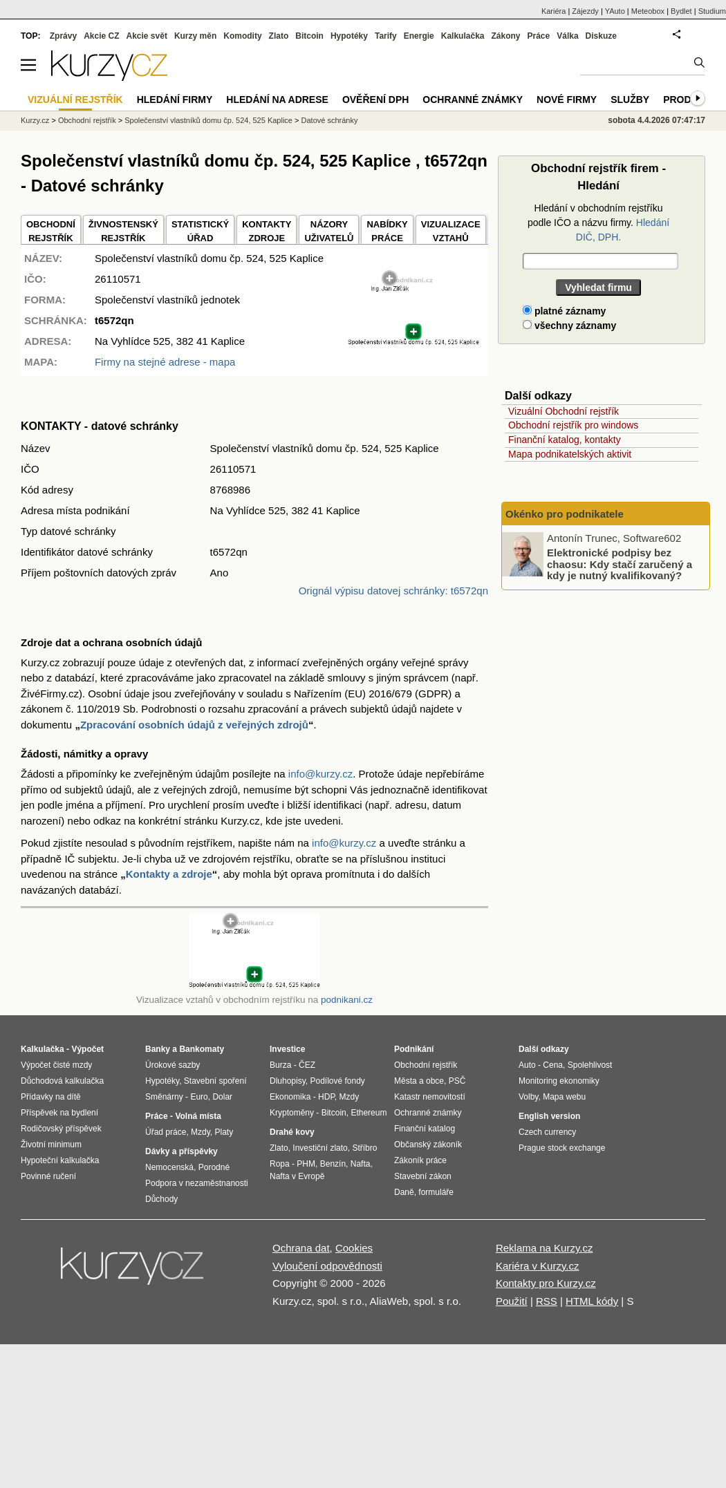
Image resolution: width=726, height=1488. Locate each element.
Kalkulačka (463, 36)
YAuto (615, 11)
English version (549, 1116)
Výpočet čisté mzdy (56, 1065)
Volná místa (198, 1116)
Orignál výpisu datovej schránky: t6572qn (393, 590)
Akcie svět (147, 36)
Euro (198, 1097)
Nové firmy (567, 99)
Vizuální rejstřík (75, 99)
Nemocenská (169, 1167)
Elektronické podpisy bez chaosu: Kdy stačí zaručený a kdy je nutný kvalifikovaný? (619, 564)
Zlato (279, 36)
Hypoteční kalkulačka (60, 1160)
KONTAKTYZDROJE (266, 231)
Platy (224, 1132)
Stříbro (364, 1148)
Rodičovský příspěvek (61, 1128)
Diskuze (601, 36)
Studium (712, 11)
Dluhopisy (288, 1081)
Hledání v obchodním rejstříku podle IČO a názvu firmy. (598, 223)
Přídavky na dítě (51, 1097)
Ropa (280, 1164)
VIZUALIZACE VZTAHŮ (451, 231)
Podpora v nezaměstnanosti (196, 1183)
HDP (326, 1097)
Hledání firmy (175, 99)
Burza (280, 1065)
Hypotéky (349, 36)
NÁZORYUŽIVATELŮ (328, 231)
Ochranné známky (472, 99)
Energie (419, 36)
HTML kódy (592, 1301)
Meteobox (647, 11)
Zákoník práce (420, 1160)
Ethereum (369, 1113)
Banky (157, 1049)
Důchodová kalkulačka (62, 1081)
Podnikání (414, 1049)
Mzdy (200, 1132)
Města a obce (419, 1081)
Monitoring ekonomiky (559, 1081)
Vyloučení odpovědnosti (327, 1266)
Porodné (214, 1167)
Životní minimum (51, 1144)
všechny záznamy (569, 325)
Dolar (222, 1097)
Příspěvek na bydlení (59, 1113)
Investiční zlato (319, 1148)
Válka (567, 36)
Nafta (361, 1164)
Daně (404, 1192)
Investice (287, 1049)
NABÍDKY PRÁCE (386, 231)
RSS (546, 1301)
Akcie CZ (101, 36)
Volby (528, 1097)
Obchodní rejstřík (87, 120)
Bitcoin (309, 36)
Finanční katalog (424, 1128)
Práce (539, 36)
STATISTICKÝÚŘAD (200, 231)
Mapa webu (564, 1097)
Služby (630, 99)
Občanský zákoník (428, 1144)
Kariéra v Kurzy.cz (537, 1266)
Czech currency (547, 1132)
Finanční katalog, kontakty (564, 439)
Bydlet (681, 11)
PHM (306, 1164)
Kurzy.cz (35, 120)
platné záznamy (564, 311)
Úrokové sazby (172, 1065)
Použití (512, 1301)
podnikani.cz (347, 1000)
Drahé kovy (292, 1132)
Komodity (242, 36)
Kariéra (553, 11)
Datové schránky (329, 120)
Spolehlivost (590, 1065)
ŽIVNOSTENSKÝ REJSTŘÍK (123, 231)
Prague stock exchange (562, 1148)
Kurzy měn (195, 36)
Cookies (354, 1248)
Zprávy (63, 36)
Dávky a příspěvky (181, 1151)
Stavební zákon (423, 1176)
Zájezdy (585, 11)
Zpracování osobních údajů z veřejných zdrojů (194, 725)
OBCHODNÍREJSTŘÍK (50, 231)
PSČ (457, 1081)
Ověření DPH (375, 99)
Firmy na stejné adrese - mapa (165, 362)
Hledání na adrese (277, 99)
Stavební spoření (215, 1081)
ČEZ (307, 1065)
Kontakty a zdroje (169, 874)
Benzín (333, 1164)
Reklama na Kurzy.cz (544, 1248)
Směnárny (164, 1097)
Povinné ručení (48, 1176)
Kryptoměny (292, 1113)
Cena (553, 1065)
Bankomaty (201, 1049)
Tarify (386, 36)
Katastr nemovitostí (429, 1097)
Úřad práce (165, 1132)
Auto (527, 1065)
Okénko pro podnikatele (564, 514)
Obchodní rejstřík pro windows (573, 425)
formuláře (436, 1192)
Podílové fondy (337, 1081)
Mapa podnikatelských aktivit (569, 454)
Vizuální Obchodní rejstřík (563, 411)
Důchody (161, 1199)
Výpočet (87, 1049)
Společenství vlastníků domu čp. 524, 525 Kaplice (208, 120)
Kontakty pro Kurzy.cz (546, 1283)
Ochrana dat (301, 1248)
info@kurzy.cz (320, 774)
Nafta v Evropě (297, 1176)
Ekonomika (290, 1097)
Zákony (505, 36)
